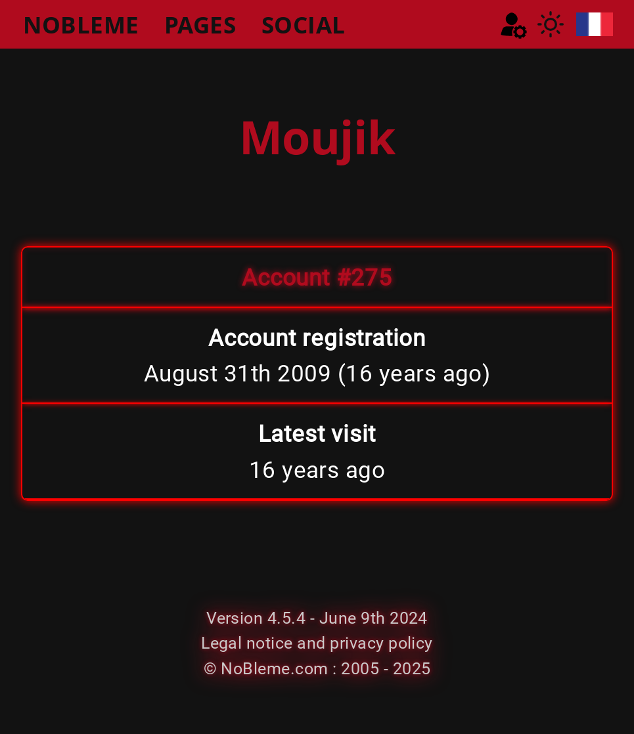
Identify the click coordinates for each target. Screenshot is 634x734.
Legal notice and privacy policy (317, 643)
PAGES (200, 24)
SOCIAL (303, 24)
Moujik (317, 136)
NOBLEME (81, 24)
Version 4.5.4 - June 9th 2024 (317, 618)
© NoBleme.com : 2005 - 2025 (317, 668)
